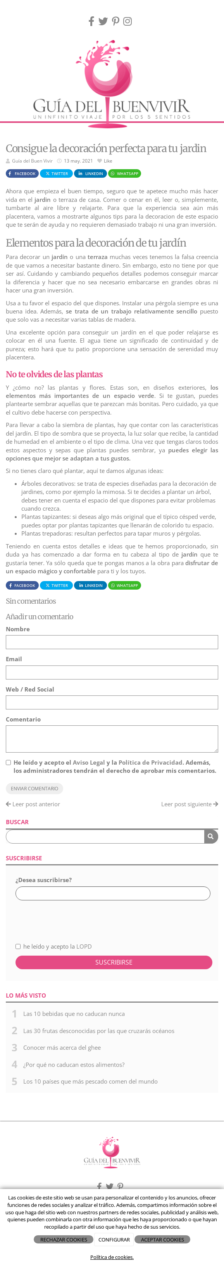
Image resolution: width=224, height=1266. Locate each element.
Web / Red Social (30, 689)
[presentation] (57, 917)
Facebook (21, 173)
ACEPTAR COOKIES (162, 1239)
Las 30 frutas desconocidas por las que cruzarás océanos (98, 1031)
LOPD (84, 946)
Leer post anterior (33, 804)
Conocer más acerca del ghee (62, 1047)
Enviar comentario (34, 788)
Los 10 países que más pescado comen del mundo (90, 1081)
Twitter (56, 173)
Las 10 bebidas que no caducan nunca (74, 1013)
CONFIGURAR (114, 1239)
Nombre (18, 629)
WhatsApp (124, 173)
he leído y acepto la (54, 946)
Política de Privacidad (151, 762)
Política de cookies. (112, 1257)
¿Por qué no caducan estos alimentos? (73, 1064)
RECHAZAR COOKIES (63, 1239)
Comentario (23, 719)
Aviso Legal (89, 762)
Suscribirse (114, 962)
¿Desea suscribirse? (44, 880)
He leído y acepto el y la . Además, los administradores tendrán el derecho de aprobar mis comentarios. (115, 766)
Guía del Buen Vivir (32, 161)
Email (14, 659)
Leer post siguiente (189, 804)
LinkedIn (90, 173)
